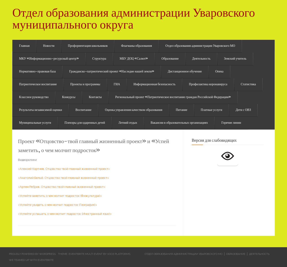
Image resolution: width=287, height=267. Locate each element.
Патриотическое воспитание (38, 84)
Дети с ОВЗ (243, 110)
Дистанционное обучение (185, 71)
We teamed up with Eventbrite (31, 260)
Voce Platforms (118, 254)
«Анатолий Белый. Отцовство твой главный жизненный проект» (63, 177)
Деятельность (201, 59)
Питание (181, 110)
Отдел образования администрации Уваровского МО (200, 46)
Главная (24, 46)
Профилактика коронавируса (208, 84)
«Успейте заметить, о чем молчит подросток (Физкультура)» (60, 195)
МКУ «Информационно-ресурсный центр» (49, 59)
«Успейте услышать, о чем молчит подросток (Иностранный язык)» (65, 213)
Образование (170, 59)
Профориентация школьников (88, 46)
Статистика (248, 84)
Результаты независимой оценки (40, 110)
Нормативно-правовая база (37, 71)
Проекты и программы (85, 84)
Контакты (95, 97)
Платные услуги (211, 110)
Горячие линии (231, 123)
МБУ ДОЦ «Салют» (134, 59)
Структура (99, 59)
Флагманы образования (136, 46)
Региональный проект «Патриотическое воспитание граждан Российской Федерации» (173, 97)
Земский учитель (235, 59)
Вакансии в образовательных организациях (179, 123)
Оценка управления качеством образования (133, 110)
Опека (219, 71)
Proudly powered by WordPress (32, 254)
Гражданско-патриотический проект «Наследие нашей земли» (111, 71)
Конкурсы (68, 97)
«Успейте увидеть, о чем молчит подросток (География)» (57, 204)
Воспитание (83, 110)
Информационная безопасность (154, 84)
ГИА (117, 84)
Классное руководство (34, 97)
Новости (48, 46)
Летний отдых (127, 123)
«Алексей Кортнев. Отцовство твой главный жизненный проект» (64, 169)
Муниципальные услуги (35, 123)
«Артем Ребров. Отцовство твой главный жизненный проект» (61, 186)
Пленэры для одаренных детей (85, 123)
